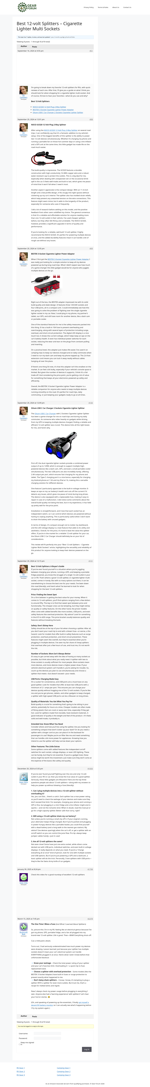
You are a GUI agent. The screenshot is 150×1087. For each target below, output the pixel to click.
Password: (23, 1038)
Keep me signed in (27, 1043)
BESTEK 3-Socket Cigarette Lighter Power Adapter (53, 109)
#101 (91, 561)
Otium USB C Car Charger (45, 413)
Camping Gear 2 (63, 1071)
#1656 (90, 769)
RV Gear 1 (21, 1068)
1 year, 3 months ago (56, 37)
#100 (91, 403)
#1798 (90, 869)
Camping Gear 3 (63, 1075)
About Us (115, 7)
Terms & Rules (103, 7)
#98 (91, 119)
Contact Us (127, 7)
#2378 (90, 919)
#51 (91, 51)
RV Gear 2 (21, 1071)
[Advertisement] (55, 68)
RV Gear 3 (21, 1075)
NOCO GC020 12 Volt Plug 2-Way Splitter (49, 107)
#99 (91, 248)
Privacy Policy (89, 7)
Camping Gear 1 (63, 1068)
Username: (23, 1033)
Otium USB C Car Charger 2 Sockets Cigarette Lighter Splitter (58, 112)
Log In (86, 1049)
